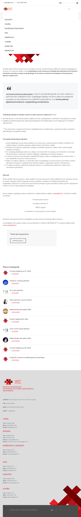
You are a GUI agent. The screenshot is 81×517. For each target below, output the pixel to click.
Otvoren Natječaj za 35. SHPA (20, 348)
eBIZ (11, 512)
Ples (6, 33)
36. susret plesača (16, 290)
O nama (8, 42)
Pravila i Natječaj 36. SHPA (19, 319)
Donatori (9, 46)
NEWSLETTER (9, 51)
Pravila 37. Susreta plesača (19, 281)
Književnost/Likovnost (14, 28)
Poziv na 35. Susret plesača (19, 329)
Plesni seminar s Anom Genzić (21, 300)
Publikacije (9, 37)
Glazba (8, 24)
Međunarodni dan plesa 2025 (20, 310)
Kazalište (8, 20)
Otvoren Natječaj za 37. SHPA (20, 271)
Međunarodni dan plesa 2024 (20, 338)
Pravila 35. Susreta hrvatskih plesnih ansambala (27, 357)
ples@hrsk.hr (58, 193)
